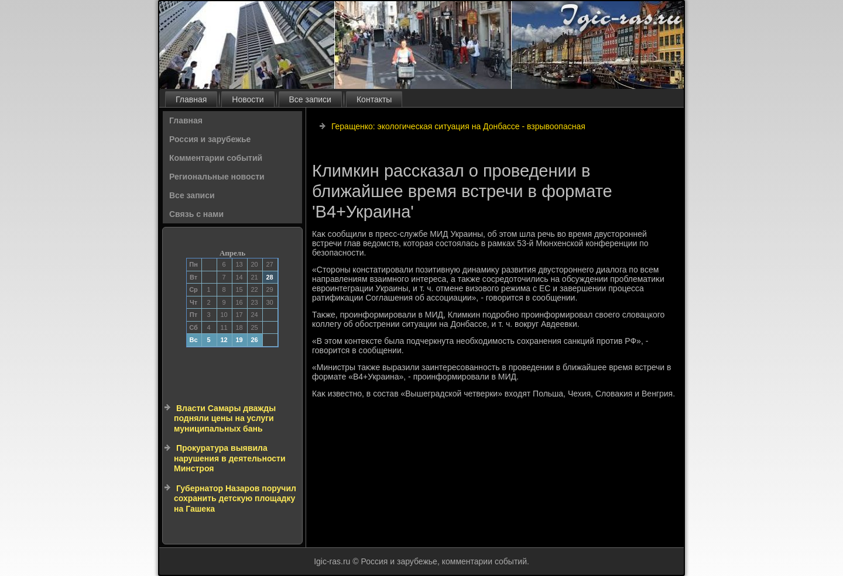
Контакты (374, 99)
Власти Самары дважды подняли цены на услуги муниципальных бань (225, 418)
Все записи (310, 99)
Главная (191, 99)
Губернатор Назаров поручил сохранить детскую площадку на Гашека (235, 498)
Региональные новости (217, 176)
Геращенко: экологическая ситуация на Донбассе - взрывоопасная (458, 126)
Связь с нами (196, 214)
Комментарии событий (215, 158)
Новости (247, 99)
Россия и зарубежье (210, 139)
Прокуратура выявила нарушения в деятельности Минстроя (230, 458)
